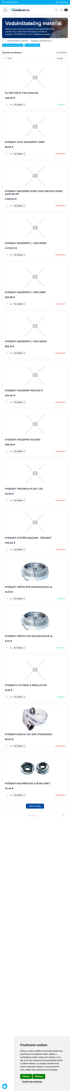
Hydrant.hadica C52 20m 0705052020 (28, 734)
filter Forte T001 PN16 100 (21, 93)
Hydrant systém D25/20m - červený (28, 537)
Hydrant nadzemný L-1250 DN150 (26, 243)
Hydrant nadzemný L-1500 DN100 (26, 341)
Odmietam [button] (39, 1076)
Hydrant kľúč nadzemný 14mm (24, 142)
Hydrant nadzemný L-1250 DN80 (25, 292)
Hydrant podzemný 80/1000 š (24, 390)
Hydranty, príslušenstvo (41, 41)
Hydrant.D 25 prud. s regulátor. (26, 685)
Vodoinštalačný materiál (17, 41)
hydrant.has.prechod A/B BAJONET (27, 783)
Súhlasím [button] (26, 1076)
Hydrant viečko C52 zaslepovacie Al (29, 636)
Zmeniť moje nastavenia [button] (32, 1082)
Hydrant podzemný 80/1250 (22, 439)
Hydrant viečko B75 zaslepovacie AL (29, 587)
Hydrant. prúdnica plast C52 (24, 488)
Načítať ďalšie (35, 806)
